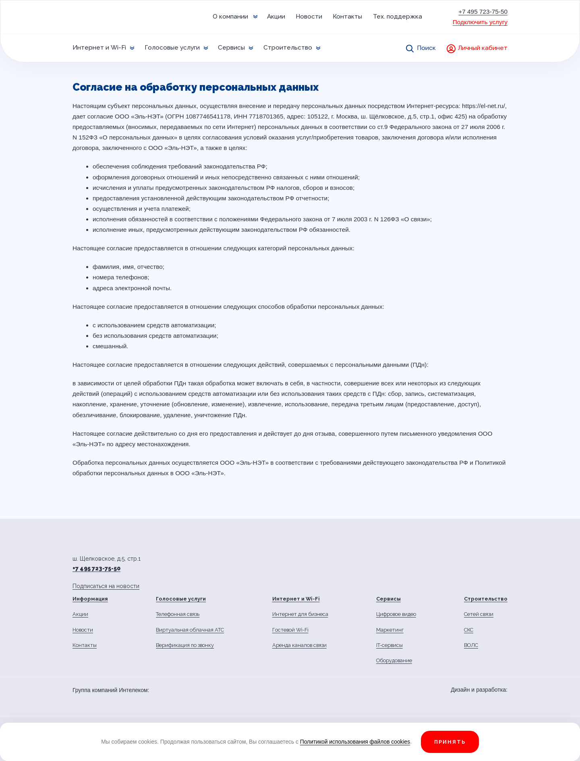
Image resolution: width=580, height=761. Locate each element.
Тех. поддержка (397, 16)
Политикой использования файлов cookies (355, 741)
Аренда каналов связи (299, 645)
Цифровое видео (396, 614)
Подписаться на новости (105, 586)
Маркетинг (390, 630)
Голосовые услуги (172, 47)
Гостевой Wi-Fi (290, 630)
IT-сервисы (389, 645)
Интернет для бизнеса (300, 614)
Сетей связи (478, 614)
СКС (468, 630)
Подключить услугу (480, 22)
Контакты (347, 16)
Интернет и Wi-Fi (99, 47)
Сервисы (231, 47)
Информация (90, 599)
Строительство (287, 47)
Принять (450, 742)
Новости (309, 16)
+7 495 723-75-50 (483, 11)
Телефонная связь (177, 614)
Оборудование (394, 660)
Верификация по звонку (185, 645)
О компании (230, 16)
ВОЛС (471, 645)
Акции (276, 16)
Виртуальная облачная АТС (190, 630)
